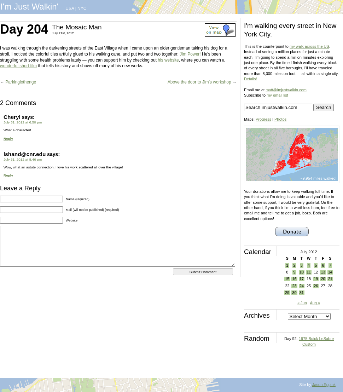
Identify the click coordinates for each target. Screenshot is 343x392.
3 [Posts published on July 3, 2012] (302, 265)
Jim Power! (190, 54)
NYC (81, 8)
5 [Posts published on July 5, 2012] (316, 265)
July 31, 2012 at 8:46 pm (23, 159)
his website (168, 60)
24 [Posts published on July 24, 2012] (302, 286)
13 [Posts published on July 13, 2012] (323, 272)
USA (69, 8)
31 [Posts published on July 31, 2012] (302, 292)
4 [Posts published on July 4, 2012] (309, 265)
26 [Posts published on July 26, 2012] (316, 286)
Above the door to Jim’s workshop (199, 82)
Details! (250, 79)
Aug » (315, 303)
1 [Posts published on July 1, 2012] (287, 265)
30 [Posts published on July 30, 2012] (294, 292)
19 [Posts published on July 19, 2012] (316, 279)
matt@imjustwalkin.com (286, 90)
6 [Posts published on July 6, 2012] (323, 265)
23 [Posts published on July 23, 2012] (294, 286)
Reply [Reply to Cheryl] (8, 138)
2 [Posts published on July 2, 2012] (294, 265)
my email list (277, 95)
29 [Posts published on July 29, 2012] (287, 292)
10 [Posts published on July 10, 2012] (302, 272)
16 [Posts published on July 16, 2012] (294, 279)
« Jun (302, 303)
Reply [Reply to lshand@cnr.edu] (8, 175)
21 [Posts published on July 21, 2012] (330, 279)
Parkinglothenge (20, 82)
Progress (263, 119)
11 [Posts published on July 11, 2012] (309, 272)
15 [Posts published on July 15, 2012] (287, 279)
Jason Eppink (324, 384)
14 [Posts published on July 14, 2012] (330, 272)
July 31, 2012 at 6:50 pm (23, 122)
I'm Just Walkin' (29, 6)
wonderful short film (18, 65)
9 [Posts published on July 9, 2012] (294, 272)
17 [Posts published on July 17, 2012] (302, 279)
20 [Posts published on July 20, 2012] (323, 279)
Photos (280, 119)
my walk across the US (309, 46)
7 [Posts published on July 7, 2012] (330, 265)
